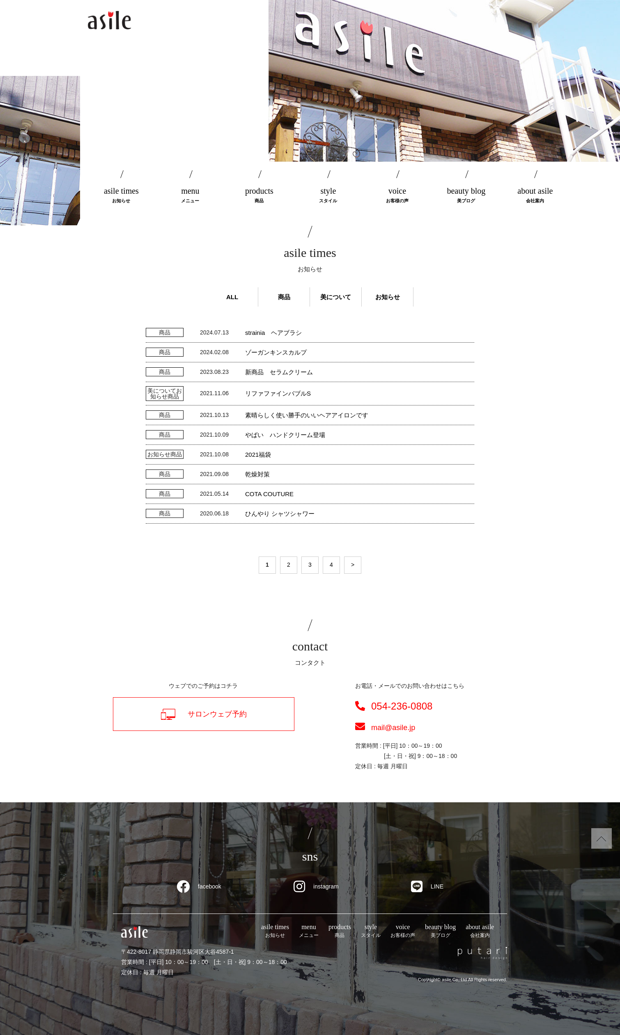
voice (397, 195)
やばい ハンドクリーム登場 (285, 434)
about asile (535, 195)
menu (190, 195)
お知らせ (387, 296)
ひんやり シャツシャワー (280, 513)
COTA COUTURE (269, 493)
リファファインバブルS (278, 393)
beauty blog (466, 195)
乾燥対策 (257, 474)
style (328, 195)
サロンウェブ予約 (204, 714)
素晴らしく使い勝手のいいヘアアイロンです (306, 415)
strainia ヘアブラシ (273, 332)
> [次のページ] (352, 564)
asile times (121, 195)
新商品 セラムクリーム (279, 372)
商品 (284, 296)
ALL (232, 296)
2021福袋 (258, 454)
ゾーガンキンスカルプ (276, 352)
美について (335, 296)
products (259, 195)
